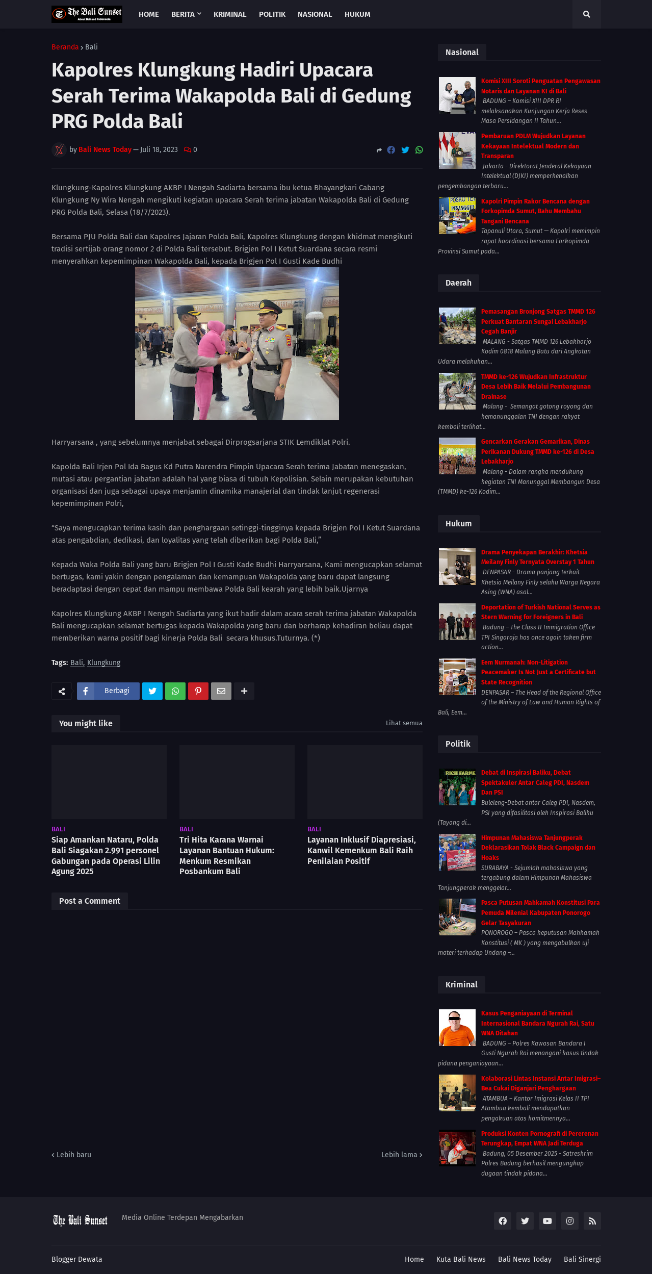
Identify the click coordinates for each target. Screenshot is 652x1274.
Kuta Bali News (461, 1259)
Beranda (65, 47)
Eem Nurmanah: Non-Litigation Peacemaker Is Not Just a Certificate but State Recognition (538, 672)
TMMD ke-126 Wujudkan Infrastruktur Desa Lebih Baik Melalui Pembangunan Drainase (536, 386)
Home (414, 1259)
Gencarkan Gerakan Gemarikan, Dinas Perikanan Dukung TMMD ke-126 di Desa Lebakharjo (537, 451)
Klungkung (103, 663)
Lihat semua (404, 723)
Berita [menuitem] (183, 14)
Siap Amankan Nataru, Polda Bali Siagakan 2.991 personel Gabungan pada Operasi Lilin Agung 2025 (105, 855)
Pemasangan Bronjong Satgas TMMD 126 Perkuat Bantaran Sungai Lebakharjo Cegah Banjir (538, 321)
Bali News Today (525, 1259)
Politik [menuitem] (272, 14)
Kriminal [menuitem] (230, 14)
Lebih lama (399, 1155)
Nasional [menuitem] (315, 14)
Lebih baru (74, 1155)
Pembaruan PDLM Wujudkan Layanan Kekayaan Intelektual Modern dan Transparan (533, 146)
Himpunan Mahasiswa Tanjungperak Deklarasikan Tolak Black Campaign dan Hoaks (538, 847)
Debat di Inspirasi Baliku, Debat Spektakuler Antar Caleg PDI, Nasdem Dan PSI (535, 782)
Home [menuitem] (149, 14)
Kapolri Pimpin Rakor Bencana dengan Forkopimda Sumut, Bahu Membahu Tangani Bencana (535, 211)
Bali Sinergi (582, 1259)
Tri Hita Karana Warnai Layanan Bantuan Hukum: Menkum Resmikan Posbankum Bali (226, 855)
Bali (91, 47)
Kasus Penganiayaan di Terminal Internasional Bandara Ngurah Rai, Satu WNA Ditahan (537, 1023)
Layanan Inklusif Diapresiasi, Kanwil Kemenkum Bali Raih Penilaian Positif (361, 850)
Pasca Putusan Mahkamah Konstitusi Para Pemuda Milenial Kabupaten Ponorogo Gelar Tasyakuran (540, 912)
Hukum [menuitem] (358, 14)
